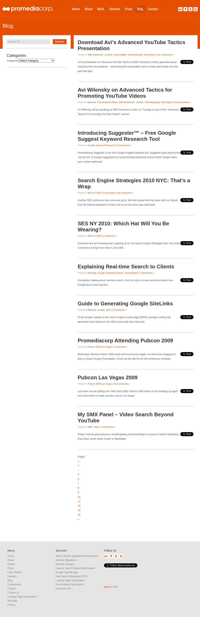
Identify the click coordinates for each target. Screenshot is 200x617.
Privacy (11, 604)
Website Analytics (65, 564)
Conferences (14, 584)
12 (79, 505)
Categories (12, 60)
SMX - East (93, 427)
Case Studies (15, 572)
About (11, 560)
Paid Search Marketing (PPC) (72, 576)
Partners (12, 576)
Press (11, 568)
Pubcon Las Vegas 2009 (108, 377)
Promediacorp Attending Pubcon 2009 (125, 340)
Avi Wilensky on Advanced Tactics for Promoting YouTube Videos (125, 93)
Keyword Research (105, 145)
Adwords (92, 310)
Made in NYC (111, 587)
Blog (10, 580)
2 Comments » (146, 273)
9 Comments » (124, 145)
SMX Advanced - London (100, 54)
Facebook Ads (63, 588)
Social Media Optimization (70, 584)
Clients (11, 564)
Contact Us (13, 592)
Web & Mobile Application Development (77, 556)
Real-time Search (114, 273)
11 (79, 501)
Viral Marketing (135, 54)
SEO (108, 310)
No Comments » (165, 54)
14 (79, 514)
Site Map (12, 600)
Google (91, 145)
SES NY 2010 (94, 193)
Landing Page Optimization (22, 596)
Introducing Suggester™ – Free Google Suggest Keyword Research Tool (127, 136)
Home (11, 556)
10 (79, 497)
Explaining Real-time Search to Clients (126, 266)
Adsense (92, 102)
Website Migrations (66, 560)
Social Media (120, 54)
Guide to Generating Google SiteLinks (125, 303)
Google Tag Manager (67, 572)
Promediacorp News (107, 102)
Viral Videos (150, 54)
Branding (92, 273)
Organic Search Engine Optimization (75, 568)
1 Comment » (110, 236)
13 (79, 510)
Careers (12, 588)
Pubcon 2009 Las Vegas (100, 347)
